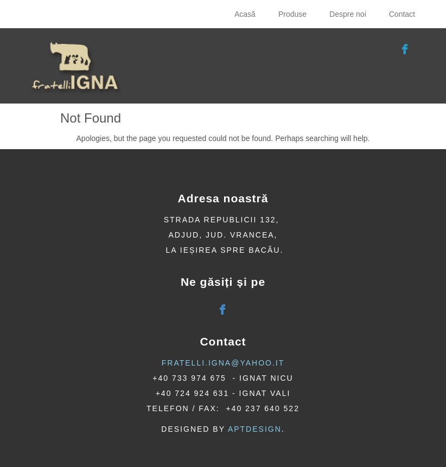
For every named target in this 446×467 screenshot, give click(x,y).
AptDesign (255, 429)
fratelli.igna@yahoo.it (223, 363)
